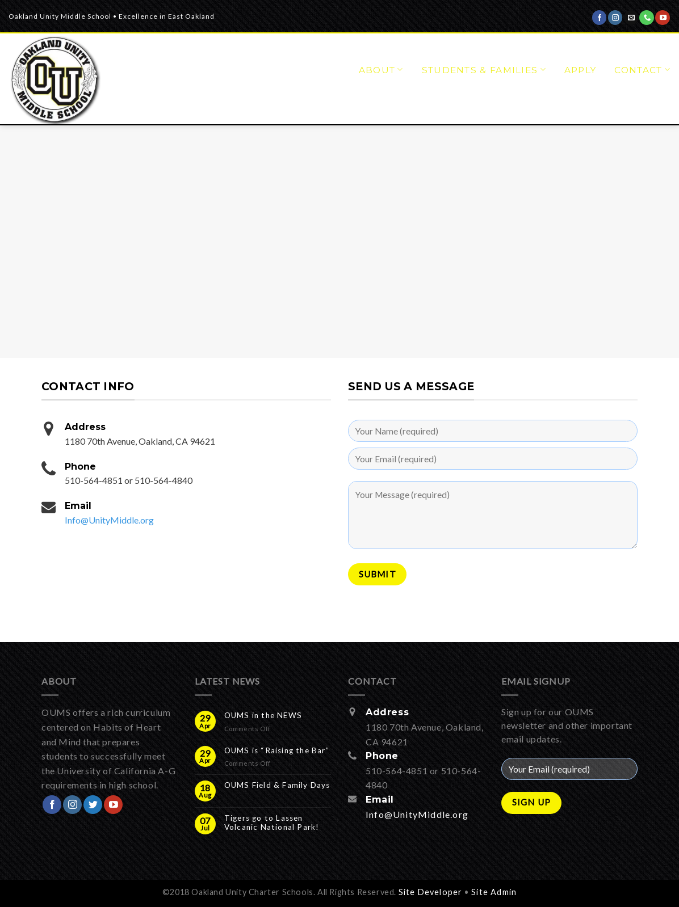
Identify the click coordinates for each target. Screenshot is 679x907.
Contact (642, 69)
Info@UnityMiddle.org (109, 519)
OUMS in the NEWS (263, 715)
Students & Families (484, 69)
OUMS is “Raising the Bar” (276, 750)
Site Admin (494, 892)
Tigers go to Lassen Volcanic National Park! (272, 822)
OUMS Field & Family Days (277, 785)
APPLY (580, 70)
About (381, 69)
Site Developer (431, 892)
